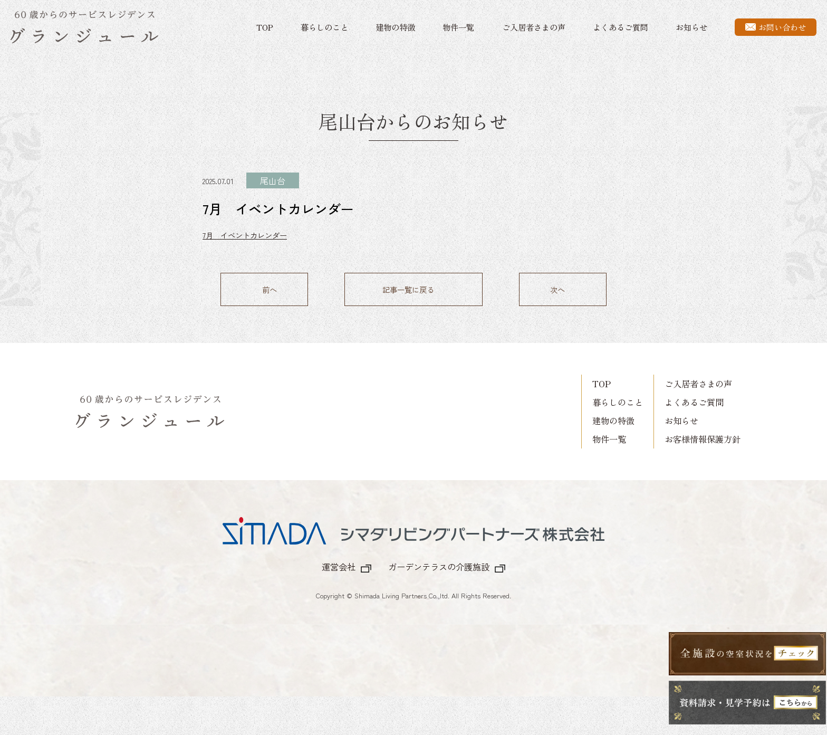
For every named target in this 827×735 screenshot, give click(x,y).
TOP (264, 27)
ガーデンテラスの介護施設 (438, 565)
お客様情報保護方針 (703, 437)
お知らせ (691, 27)
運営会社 (338, 565)
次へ (557, 289)
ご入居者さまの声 (533, 27)
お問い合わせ (775, 27)
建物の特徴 (395, 27)
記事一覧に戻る (408, 289)
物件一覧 (458, 27)
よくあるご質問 (620, 27)
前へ (269, 289)
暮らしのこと (324, 27)
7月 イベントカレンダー (245, 235)
